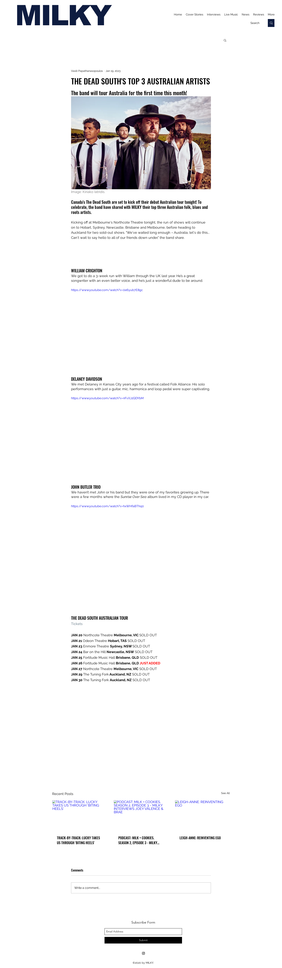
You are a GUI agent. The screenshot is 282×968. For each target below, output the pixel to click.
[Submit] (143, 940)
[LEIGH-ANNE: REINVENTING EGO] (202, 815)
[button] (225, 40)
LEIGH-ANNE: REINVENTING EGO (200, 837)
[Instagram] (143, 953)
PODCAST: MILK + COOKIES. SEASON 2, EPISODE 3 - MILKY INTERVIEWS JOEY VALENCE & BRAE (137, 840)
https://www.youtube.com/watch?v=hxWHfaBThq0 (107, 506)
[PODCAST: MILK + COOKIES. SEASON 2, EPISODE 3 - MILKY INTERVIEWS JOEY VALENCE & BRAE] (141, 815)
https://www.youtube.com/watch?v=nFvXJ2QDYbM (107, 398)
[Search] (255, 23)
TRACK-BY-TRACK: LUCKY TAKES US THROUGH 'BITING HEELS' (78, 840)
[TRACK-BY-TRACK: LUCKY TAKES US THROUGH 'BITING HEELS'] (79, 815)
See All (225, 793)
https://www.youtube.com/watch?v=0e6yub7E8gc (107, 290)
